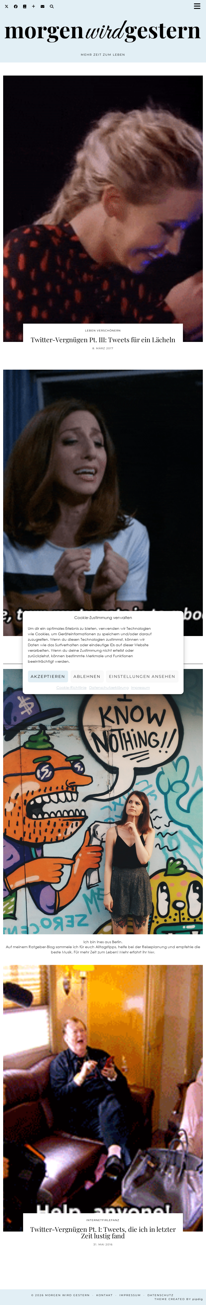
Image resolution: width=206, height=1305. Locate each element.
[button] (199, 7)
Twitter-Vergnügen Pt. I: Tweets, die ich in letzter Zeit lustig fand (103, 1232)
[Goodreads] (25, 6)
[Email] (43, 6)
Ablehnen (87, 676)
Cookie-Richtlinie (71, 687)
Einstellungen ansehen (142, 676)
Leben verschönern (103, 330)
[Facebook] (16, 6)
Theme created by (179, 1299)
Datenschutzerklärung (109, 687)
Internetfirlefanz (102, 1220)
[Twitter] (7, 6)
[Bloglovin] (33, 6)
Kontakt (104, 1295)
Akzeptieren (48, 676)
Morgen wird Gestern (67, 1295)
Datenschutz (160, 1295)
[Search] (52, 6)
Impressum (140, 687)
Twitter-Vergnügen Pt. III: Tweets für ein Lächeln (103, 339)
